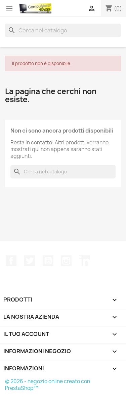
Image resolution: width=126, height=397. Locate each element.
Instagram (66, 260)
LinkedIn (84, 260)
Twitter (29, 260)
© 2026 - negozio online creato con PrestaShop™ (47, 385)
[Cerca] (63, 30)
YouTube (48, 260)
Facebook (11, 260)
